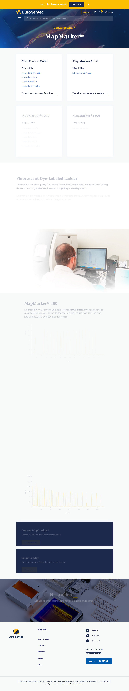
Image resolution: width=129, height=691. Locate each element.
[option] (64, 261)
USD (111, 12)
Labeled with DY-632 (31, 73)
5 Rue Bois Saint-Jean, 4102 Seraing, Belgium (62, 681)
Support (86, 12)
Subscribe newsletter (93, 653)
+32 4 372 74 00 (105, 681)
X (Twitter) (93, 640)
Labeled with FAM (29, 78)
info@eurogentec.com (88, 681)
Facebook (92, 635)
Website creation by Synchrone (72, 684)
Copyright (21, 681)
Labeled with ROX (29, 82)
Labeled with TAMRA (31, 86)
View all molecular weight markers (37, 95)
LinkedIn (92, 630)
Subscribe (76, 4)
